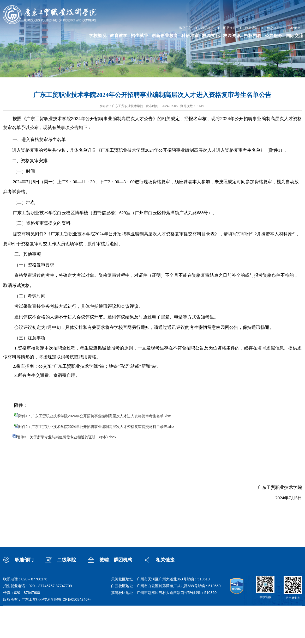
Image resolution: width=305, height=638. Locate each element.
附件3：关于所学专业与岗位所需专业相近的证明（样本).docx (66, 437)
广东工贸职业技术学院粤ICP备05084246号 (56, 599)
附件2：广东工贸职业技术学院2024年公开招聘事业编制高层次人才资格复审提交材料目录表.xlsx (96, 427)
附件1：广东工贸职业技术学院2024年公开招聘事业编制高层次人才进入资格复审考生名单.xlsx (94, 416)
